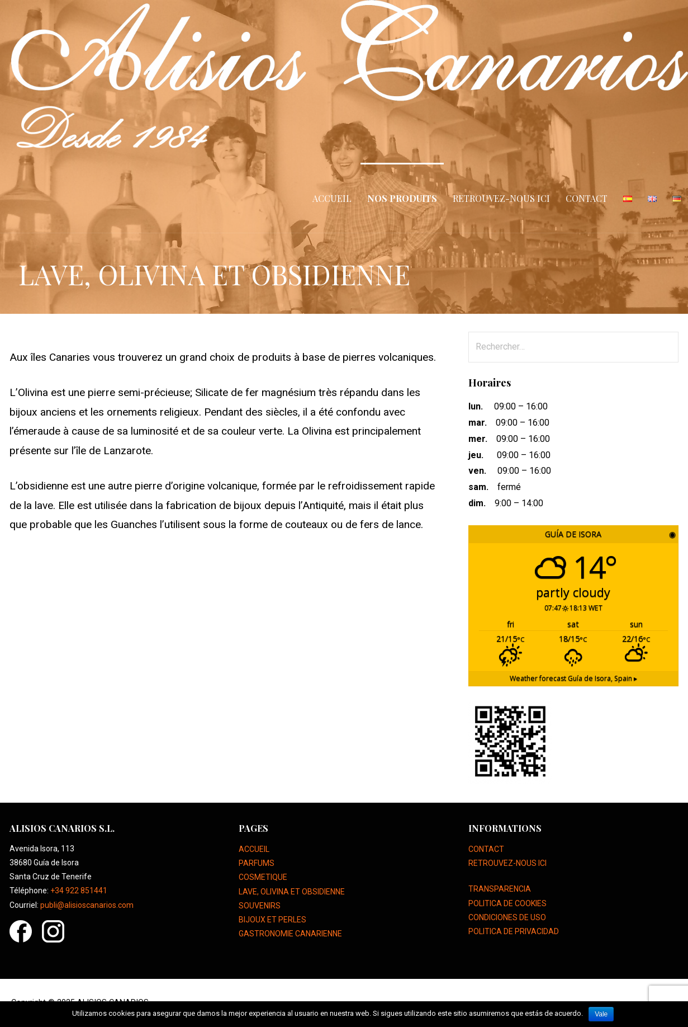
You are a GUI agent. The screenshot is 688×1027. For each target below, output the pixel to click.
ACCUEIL (332, 198)
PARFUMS (256, 863)
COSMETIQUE (263, 877)
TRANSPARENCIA (499, 888)
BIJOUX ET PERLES (272, 919)
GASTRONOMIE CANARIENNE (290, 933)
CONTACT (587, 198)
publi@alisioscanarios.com (87, 905)
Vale (601, 1014)
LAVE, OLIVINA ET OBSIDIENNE (292, 891)
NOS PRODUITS (402, 198)
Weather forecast (573, 678)
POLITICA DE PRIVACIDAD (513, 931)
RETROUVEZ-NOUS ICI (501, 198)
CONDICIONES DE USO (507, 917)
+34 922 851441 (78, 890)
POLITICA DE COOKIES (507, 903)
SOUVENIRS (260, 905)
